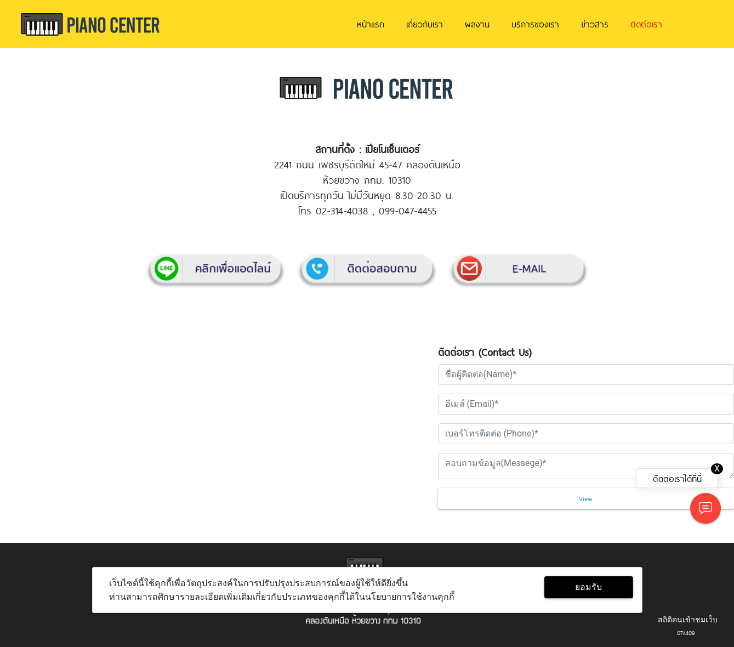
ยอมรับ (588, 587)
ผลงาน (477, 23)
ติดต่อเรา (646, 23)
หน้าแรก (370, 23)
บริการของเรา (535, 23)
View (586, 498)
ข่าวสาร (594, 23)
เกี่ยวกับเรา (424, 23)
